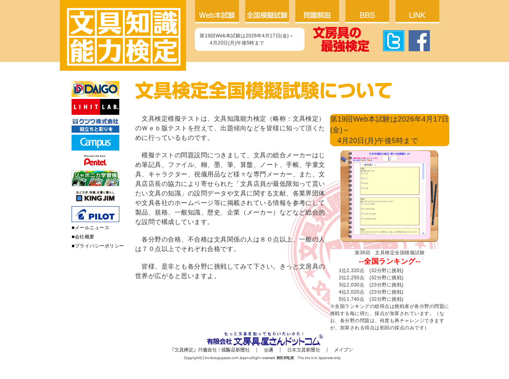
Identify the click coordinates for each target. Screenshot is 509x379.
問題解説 (320, 12)
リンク (420, 12)
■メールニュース (90, 227)
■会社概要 (83, 237)
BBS (370, 12)
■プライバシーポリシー (98, 246)
